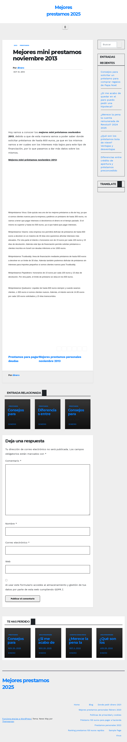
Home (77, 705)
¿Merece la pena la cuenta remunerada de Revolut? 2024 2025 (110, 121)
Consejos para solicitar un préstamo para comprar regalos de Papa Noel (110, 78)
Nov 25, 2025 (14, 648)
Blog (91, 705)
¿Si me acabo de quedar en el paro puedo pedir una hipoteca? (111, 100)
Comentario (13, 460)
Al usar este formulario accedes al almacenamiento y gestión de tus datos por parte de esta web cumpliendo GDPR (45, 587)
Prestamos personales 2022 (108, 725)
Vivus (118, 735)
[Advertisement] (47, 106)
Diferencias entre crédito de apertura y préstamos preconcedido (111, 164)
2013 (15, 45)
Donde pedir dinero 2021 (109, 705)
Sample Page (115, 730)
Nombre (11, 523)
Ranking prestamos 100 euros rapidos (86, 730)
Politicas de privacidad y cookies (105, 715)
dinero (20, 67)
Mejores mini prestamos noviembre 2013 (47, 55)
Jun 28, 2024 (106, 648)
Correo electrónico (17, 542)
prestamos (24, 45)
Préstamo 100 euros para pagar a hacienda (100, 720)
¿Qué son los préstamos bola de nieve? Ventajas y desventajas (110, 142)
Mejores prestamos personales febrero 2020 (100, 710)
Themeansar (8, 721)
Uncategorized (45, 635)
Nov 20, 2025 (45, 648)
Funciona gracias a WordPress (17, 719)
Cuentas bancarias (78, 635)
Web (7, 561)
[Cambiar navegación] (65, 27)
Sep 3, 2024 (75, 648)
